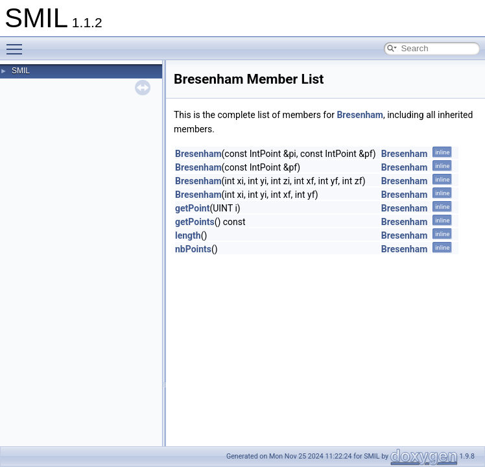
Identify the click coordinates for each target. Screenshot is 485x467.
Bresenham (360, 115)
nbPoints (193, 249)
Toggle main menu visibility (17, 43)
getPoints (195, 222)
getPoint (192, 208)
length (188, 235)
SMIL (21, 70)
